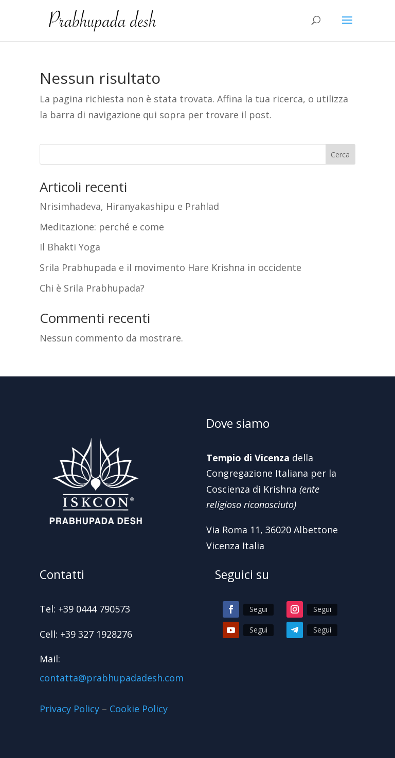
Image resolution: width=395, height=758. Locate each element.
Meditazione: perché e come (102, 227)
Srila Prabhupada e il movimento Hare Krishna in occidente (170, 267)
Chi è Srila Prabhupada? (92, 288)
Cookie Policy (139, 708)
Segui (258, 609)
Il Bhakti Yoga (70, 247)
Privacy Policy (69, 708)
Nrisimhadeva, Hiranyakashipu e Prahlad (129, 206)
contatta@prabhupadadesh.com (112, 678)
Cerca (340, 154)
